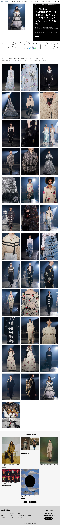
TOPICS (43, 4)
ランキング (12, 515)
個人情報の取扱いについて (48, 515)
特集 (2, 515)
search (53, 1)
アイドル (11, 517)
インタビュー (3, 517)
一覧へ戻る (29, 502)
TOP (35, 4)
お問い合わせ (48, 518)
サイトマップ (20, 517)
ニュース (2, 513)
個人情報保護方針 (47, 513)
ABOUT (19, 513)
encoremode (39, 4)
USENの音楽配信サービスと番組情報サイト (25, 515)
